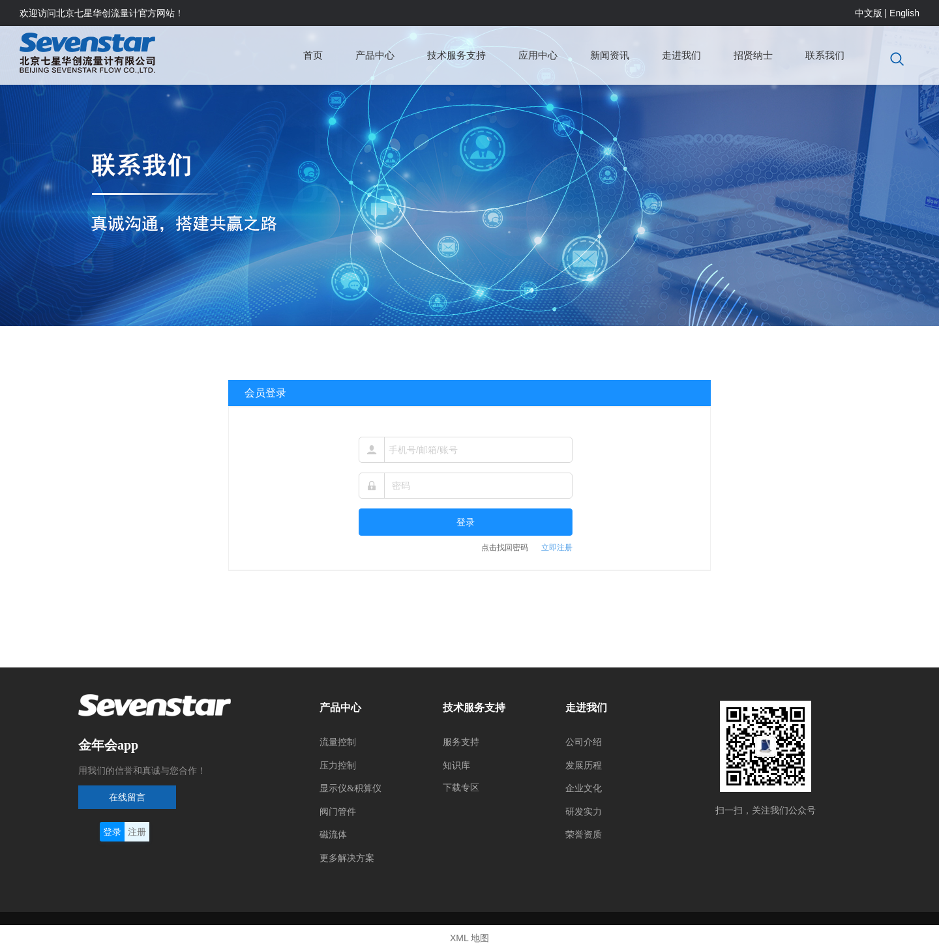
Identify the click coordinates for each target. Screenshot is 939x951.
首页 (313, 55)
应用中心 (538, 55)
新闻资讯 (609, 55)
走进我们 (681, 55)
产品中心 (375, 55)
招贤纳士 (753, 55)
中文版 (868, 13)
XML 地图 (469, 938)
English (904, 13)
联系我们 (824, 55)
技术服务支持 (456, 55)
